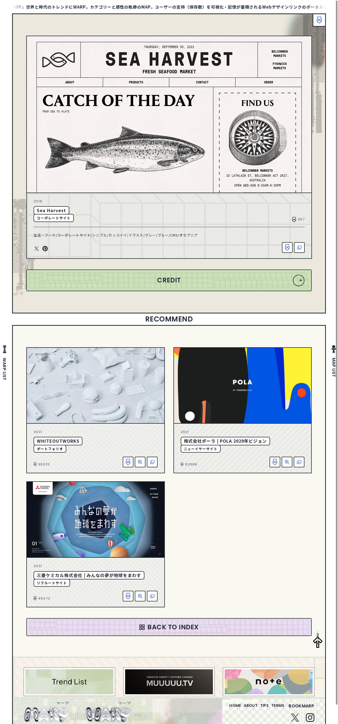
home (219, 709)
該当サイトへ (299, 247)
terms (275, 709)
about (239, 709)
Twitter (36, 249)
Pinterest (45, 249)
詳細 (140, 462)
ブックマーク (316, 22)
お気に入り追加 (287, 247)
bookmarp (301, 709)
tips (258, 709)
